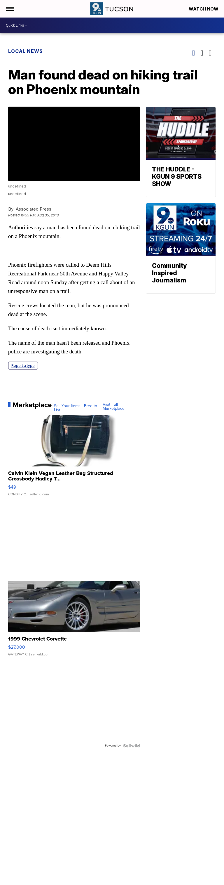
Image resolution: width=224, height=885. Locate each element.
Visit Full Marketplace (114, 406)
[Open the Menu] (9, 9)
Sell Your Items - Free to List (75, 408)
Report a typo (23, 365)
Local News (25, 51)
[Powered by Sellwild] (131, 746)
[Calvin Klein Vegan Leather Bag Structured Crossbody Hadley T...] (74, 458)
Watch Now (204, 9)
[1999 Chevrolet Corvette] (74, 621)
